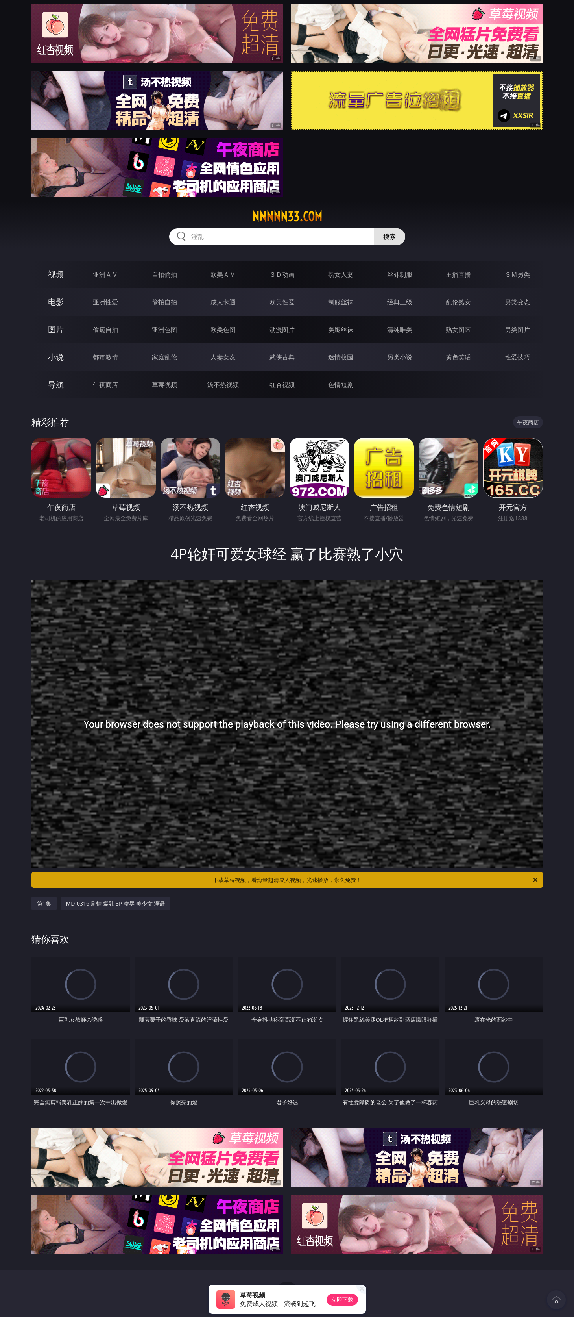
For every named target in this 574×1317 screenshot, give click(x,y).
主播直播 (458, 274)
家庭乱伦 (164, 357)
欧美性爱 (282, 302)
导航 (56, 384)
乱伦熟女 (458, 302)
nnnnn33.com (287, 216)
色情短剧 (340, 384)
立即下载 (342, 1299)
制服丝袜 (340, 302)
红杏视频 (282, 384)
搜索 (389, 236)
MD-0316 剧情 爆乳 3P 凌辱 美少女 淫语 (115, 903)
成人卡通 (223, 302)
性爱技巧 (517, 357)
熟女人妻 (340, 274)
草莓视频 (164, 384)
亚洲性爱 (105, 302)
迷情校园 (340, 357)
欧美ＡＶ (223, 274)
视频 (56, 274)
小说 (56, 357)
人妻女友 (223, 357)
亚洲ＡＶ (105, 274)
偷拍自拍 (164, 302)
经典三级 (399, 302)
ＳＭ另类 (517, 274)
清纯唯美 (399, 329)
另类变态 (517, 302)
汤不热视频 (223, 384)
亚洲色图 (164, 329)
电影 (56, 301)
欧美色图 (223, 329)
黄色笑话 (458, 357)
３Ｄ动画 (282, 274)
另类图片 (517, 329)
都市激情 (105, 357)
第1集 (44, 903)
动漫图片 (282, 329)
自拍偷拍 (164, 274)
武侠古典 (282, 357)
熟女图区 (458, 329)
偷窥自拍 (105, 329)
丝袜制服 (399, 274)
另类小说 (399, 357)
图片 (56, 329)
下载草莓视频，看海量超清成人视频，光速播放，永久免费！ (376, 880)
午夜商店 (105, 384)
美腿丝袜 (340, 329)
